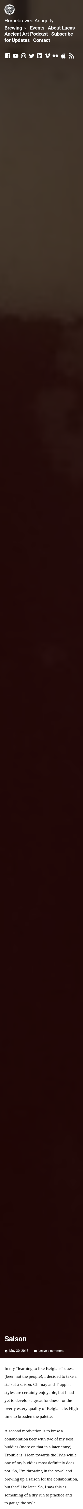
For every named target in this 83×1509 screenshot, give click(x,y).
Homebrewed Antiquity (28, 20)
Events (37, 28)
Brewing (13, 28)
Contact (41, 40)
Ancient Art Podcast (26, 34)
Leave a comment (51, 1351)
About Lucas (61, 28)
